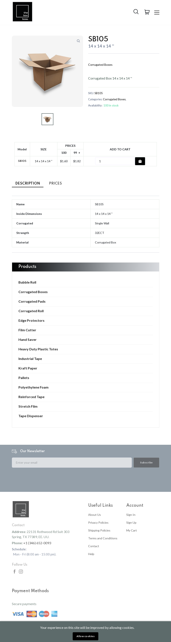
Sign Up (131, 522)
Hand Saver (27, 339)
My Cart (131, 530)
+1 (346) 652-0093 (37, 543)
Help (91, 554)
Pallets (23, 377)
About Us (94, 514)
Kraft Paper (27, 368)
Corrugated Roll (31, 311)
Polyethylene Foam (33, 387)
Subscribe (146, 462)
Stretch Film (28, 406)
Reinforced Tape (31, 397)
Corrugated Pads (32, 301)
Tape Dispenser (30, 416)
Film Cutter (27, 330)
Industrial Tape (30, 358)
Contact (93, 546)
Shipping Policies (99, 530)
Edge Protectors (31, 320)
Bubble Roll (27, 282)
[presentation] (44, 479)
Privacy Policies (98, 522)
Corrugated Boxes (33, 292)
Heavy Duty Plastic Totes (38, 349)
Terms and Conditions (102, 538)
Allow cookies (85, 636)
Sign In (130, 514)
